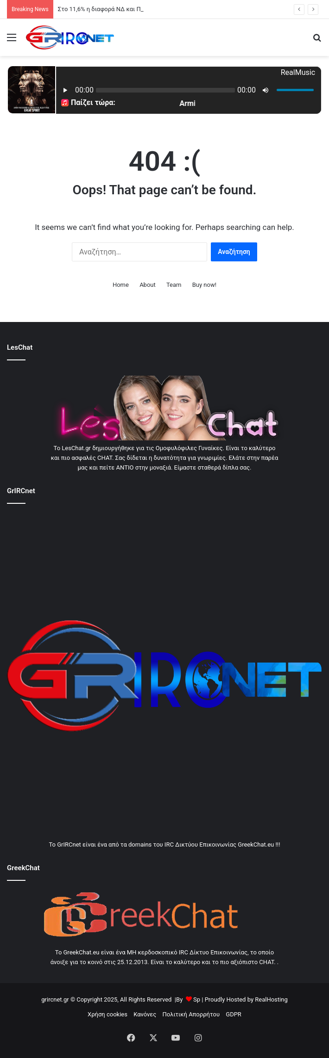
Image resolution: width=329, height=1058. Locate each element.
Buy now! (204, 284)
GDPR (233, 1014)
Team (174, 284)
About (147, 284)
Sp (196, 999)
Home (121, 284)
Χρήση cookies (107, 1014)
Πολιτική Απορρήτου (191, 1014)
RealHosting (271, 999)
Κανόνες (144, 1014)
